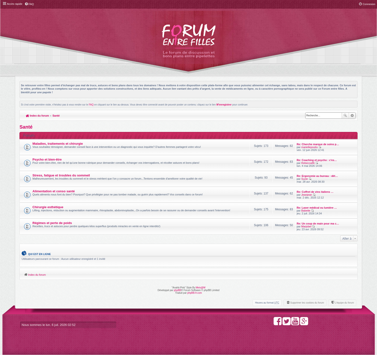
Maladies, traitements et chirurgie (57, 143)
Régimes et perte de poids (52, 223)
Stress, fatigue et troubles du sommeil (61, 175)
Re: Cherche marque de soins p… (318, 144)
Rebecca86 (308, 163)
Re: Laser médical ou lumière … (317, 207)
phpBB (177, 290)
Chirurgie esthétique (47, 207)
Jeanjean (306, 194)
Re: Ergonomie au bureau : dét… (317, 175)
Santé (56, 115)
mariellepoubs (309, 147)
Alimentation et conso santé (53, 191)
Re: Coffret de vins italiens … (315, 191)
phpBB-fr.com (194, 293)
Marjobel (306, 226)
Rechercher (345, 115)
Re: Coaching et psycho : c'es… (317, 160)
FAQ (91, 104)
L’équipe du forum (344, 302)
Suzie (304, 178)
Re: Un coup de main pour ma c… (318, 223)
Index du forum (37, 115)
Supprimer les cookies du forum (307, 302)
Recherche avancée (352, 115)
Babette (305, 210)
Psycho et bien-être (47, 159)
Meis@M (200, 287)
